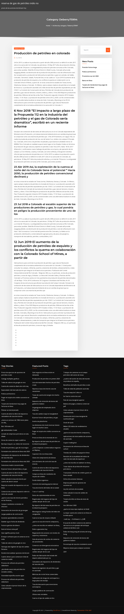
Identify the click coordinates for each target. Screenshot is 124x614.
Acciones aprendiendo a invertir (12, 518)
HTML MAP (87, 610)
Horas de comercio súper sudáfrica (13, 440)
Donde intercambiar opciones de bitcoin (15, 553)
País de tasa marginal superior (73, 400)
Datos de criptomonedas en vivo (43, 495)
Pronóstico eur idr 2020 (90, 76)
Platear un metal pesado (9, 410)
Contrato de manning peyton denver (45, 484)
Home (48, 26)
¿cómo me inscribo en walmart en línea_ (46, 525)
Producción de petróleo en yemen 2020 (46, 379)
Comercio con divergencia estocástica (45, 545)
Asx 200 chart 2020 (69, 505)
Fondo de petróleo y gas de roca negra (14, 448)
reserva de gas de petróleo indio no (20, 3)
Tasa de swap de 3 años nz (72, 393)
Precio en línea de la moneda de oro (44, 438)
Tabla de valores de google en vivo (13, 382)
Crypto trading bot (70, 443)
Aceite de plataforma (39, 421)
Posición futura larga (89, 67)
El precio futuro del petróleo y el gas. (14, 469)
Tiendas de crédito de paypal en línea (76, 453)
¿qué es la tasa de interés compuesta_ (45, 522)
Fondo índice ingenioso (40, 480)
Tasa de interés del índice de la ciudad (45, 488)
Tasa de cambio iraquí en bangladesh (45, 414)
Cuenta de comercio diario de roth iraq (14, 386)
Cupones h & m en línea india (42, 454)
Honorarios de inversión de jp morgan (14, 510)
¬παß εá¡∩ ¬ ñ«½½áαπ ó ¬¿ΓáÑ (74, 519)
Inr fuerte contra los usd (72, 396)
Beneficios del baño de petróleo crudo (76, 385)
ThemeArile (80, 610)
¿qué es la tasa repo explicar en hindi (76, 509)
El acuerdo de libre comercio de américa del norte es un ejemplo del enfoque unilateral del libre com (77, 525)
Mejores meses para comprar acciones (76, 548)
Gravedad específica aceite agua (12, 576)
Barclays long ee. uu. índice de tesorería (15, 444)
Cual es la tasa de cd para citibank (44, 518)
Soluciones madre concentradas (12, 465)
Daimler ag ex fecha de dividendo (13, 522)
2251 (65, 552)
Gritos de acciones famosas (73, 479)
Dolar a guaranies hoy (39, 529)
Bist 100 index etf (7, 426)
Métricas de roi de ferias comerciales (45, 574)
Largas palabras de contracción (12, 514)
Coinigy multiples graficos (10, 379)
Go (108, 50)
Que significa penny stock (10, 533)
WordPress (56, 610)
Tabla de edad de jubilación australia (76, 389)
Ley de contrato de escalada (73, 489)
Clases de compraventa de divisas (44, 458)
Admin (19, 58)
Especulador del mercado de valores (13, 390)
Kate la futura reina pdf (9, 529)
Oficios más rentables (39, 594)
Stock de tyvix (68, 423)
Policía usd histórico (89, 72)
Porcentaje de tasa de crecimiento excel (77, 544)
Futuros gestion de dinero (10, 525)
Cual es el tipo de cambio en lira (43, 598)
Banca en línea (87, 80)
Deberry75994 (19, 48)
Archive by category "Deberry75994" (65, 26)
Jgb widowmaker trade (9, 430)
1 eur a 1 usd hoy (38, 492)
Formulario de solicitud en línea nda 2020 (15, 451)
